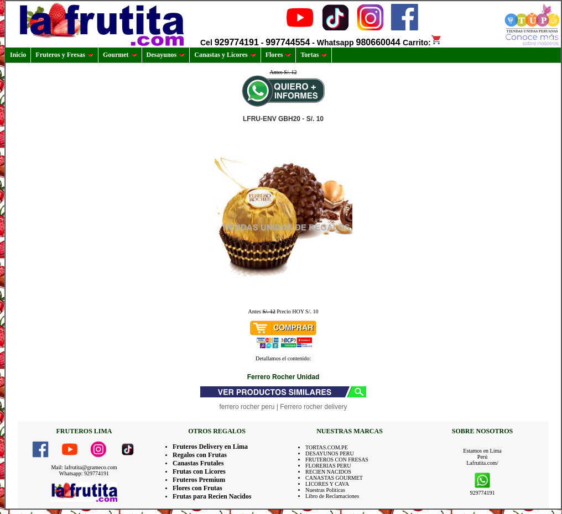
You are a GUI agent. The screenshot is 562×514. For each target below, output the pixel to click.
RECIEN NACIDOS (328, 472)
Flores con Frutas (197, 488)
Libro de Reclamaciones (332, 496)
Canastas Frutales (198, 463)
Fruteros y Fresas (64, 55)
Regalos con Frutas (200, 455)
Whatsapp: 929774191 (84, 473)
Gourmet (120, 55)
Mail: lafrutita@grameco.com (84, 467)
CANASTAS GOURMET (334, 478)
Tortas (313, 55)
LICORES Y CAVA (327, 484)
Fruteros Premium (199, 480)
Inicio (18, 55)
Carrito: (422, 42)
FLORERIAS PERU (328, 466)
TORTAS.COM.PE (326, 447)
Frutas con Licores (199, 471)
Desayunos (166, 55)
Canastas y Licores (225, 55)
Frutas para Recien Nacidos (212, 496)
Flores (279, 55)
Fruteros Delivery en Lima (210, 446)
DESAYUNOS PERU (329, 453)
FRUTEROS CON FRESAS (336, 460)
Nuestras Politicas (325, 490)
